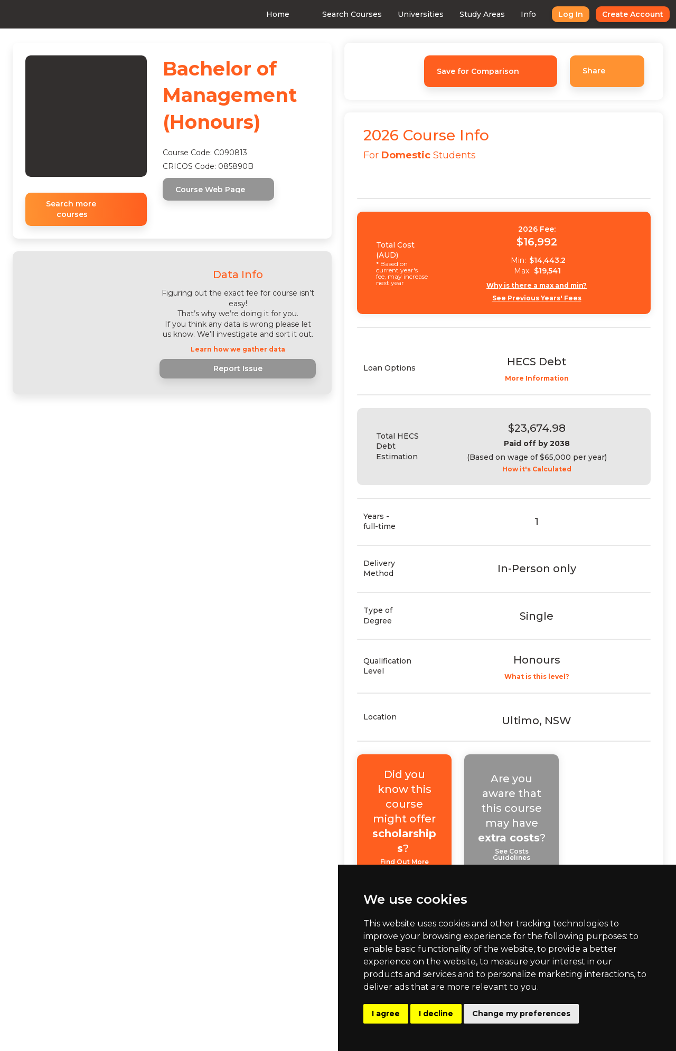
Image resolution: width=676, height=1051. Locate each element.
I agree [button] (386, 1013)
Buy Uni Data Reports (276, 999)
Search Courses (333, 14)
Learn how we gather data (238, 349)
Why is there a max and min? (546, 285)
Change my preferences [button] (521, 1013)
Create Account (613, 14)
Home (258, 14)
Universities (402, 14)
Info (509, 14)
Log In (551, 14)
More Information (546, 378)
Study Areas (463, 14)
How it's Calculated (545, 469)
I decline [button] (436, 1013)
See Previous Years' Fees (545, 298)
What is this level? (545, 671)
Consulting (255, 958)
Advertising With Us (273, 978)
